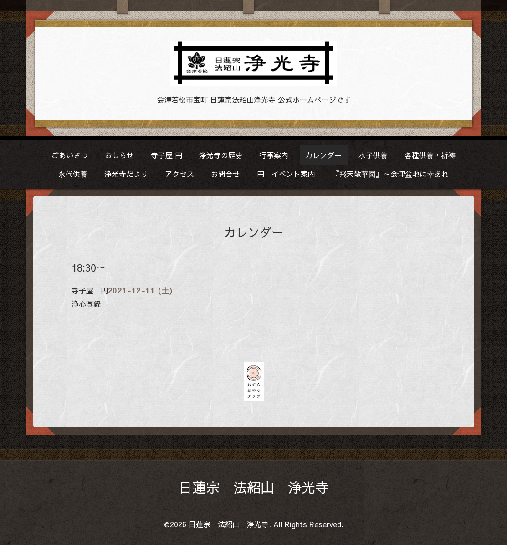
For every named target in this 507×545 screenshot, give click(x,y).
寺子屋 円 (166, 155)
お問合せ (225, 174)
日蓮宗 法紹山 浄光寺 (254, 487)
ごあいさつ (69, 155)
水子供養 (373, 155)
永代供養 (72, 174)
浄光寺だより (126, 174)
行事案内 (273, 155)
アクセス (179, 174)
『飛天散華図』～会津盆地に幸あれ (390, 174)
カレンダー (323, 155)
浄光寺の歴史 (221, 155)
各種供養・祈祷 (430, 155)
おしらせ (119, 155)
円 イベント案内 (286, 174)
